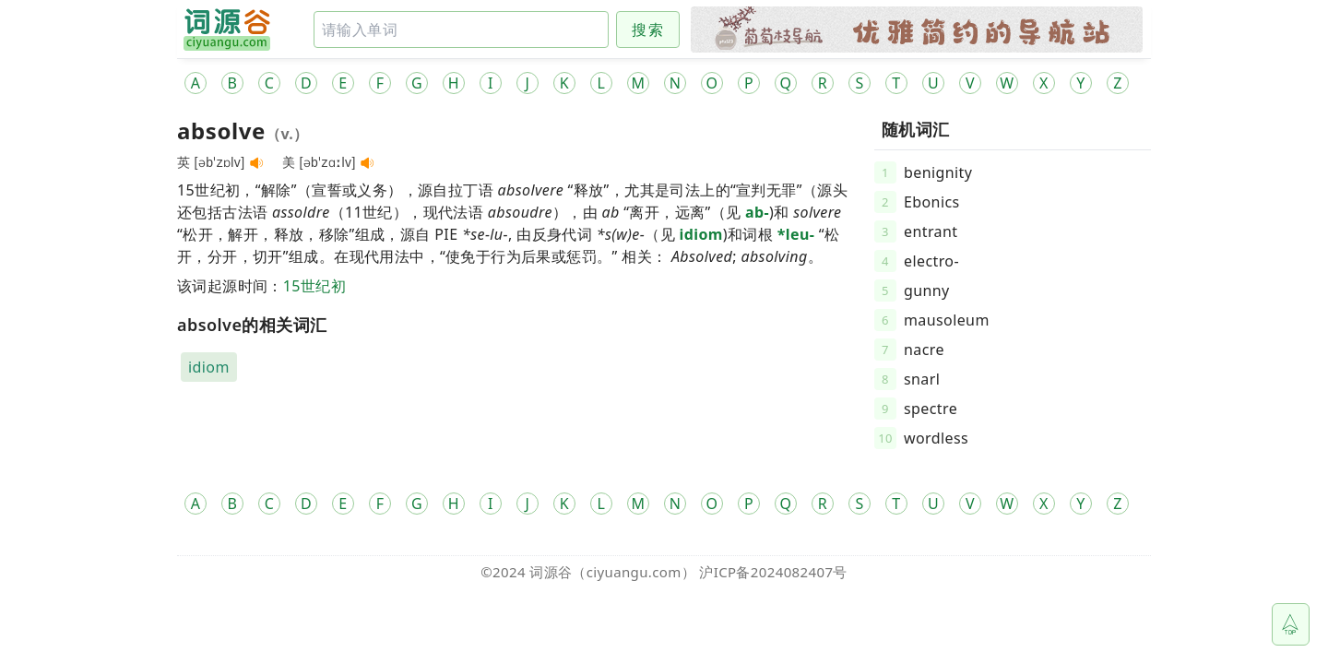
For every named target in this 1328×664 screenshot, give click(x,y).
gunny (927, 290)
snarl (922, 379)
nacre (924, 349)
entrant (930, 231)
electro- (931, 261)
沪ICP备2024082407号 (773, 571)
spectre (930, 408)
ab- (757, 212)
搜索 (648, 29)
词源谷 (550, 571)
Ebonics (932, 202)
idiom (701, 234)
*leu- (796, 234)
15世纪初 (314, 286)
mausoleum (947, 320)
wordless (936, 438)
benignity (938, 172)
